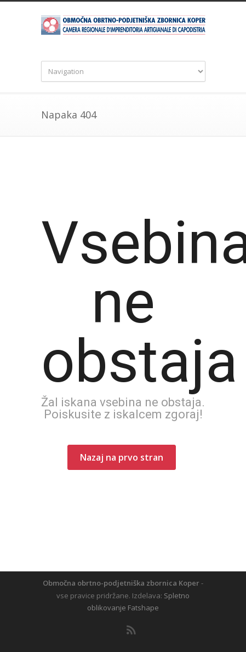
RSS (131, 630)
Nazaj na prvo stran (121, 457)
